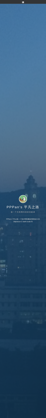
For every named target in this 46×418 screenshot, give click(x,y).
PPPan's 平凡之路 (23, 207)
